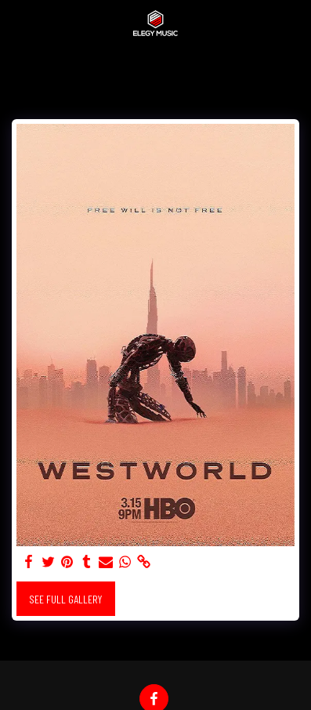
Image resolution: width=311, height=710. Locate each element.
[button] (17, 23)
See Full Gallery (65, 599)
